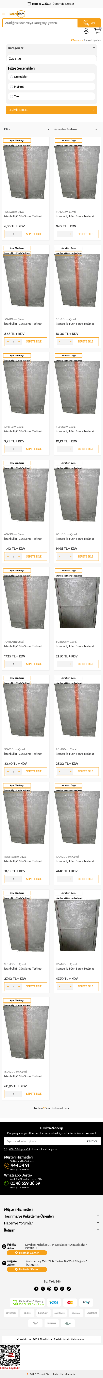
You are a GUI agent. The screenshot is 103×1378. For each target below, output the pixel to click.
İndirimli (17, 86)
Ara (89, 23)
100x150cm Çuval (15, 857)
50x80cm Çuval (14, 319)
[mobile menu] (3, 14)
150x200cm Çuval (15, 1072)
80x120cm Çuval (66, 641)
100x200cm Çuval (67, 857)
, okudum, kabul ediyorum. (31, 1149)
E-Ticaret (40, 1374)
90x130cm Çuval (66, 749)
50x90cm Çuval (66, 319)
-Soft (31, 1374)
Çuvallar (14, 58)
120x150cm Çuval (15, 964)
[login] (86, 30)
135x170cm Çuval (66, 964)
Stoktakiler (18, 76)
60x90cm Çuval (14, 534)
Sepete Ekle (33, 234)
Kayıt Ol (92, 1141)
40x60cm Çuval (14, 212)
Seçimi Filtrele (51, 109)
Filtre (26, 129)
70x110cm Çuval (14, 641)
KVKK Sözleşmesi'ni (19, 1149)
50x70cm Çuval (66, 212)
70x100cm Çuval (66, 534)
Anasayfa (77, 39)
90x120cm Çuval (14, 749)
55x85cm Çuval (13, 427)
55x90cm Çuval (65, 427)
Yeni (14, 96)
